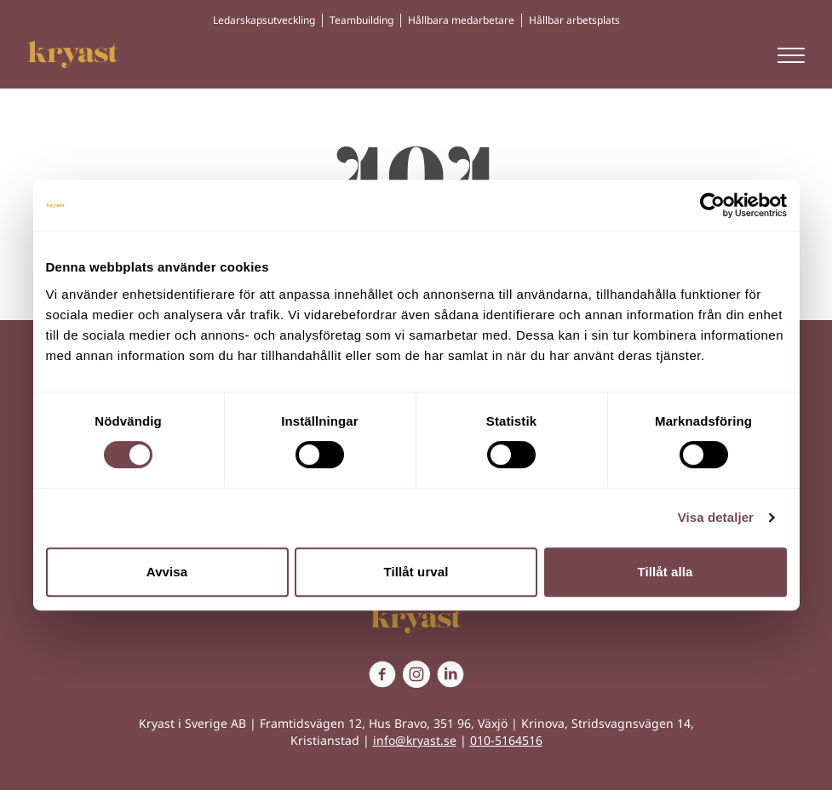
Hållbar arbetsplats (574, 20)
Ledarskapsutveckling (264, 20)
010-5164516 (506, 740)
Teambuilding (361, 20)
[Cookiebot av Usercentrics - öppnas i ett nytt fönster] (712, 205)
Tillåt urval (416, 571)
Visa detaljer (716, 517)
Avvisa (166, 571)
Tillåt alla (664, 571)
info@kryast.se (414, 740)
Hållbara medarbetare (461, 20)
